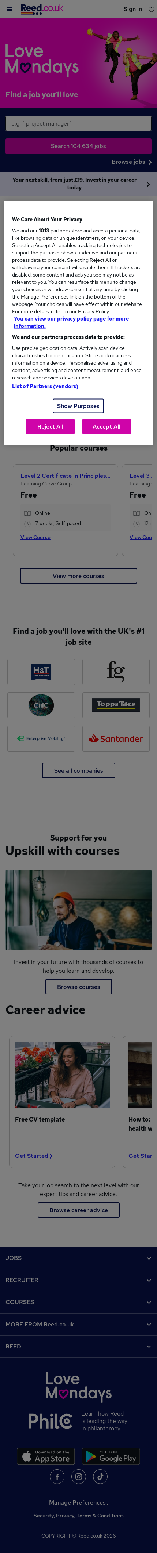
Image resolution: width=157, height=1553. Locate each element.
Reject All (50, 426)
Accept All (106, 426)
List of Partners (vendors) (45, 386)
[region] (78, 323)
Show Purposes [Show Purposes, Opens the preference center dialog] (78, 406)
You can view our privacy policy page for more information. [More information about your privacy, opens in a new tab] (71, 322)
